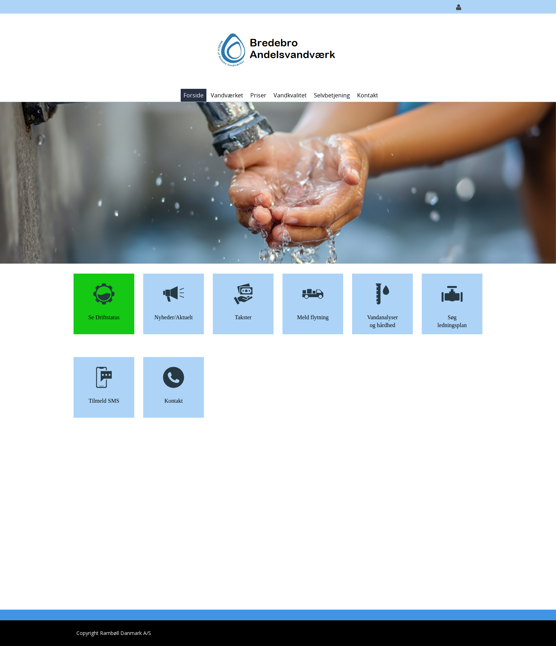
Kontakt (367, 95)
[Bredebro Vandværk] (275, 50)
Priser (258, 95)
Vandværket (227, 95)
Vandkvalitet (290, 95)
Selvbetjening (332, 95)
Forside (194, 95)
